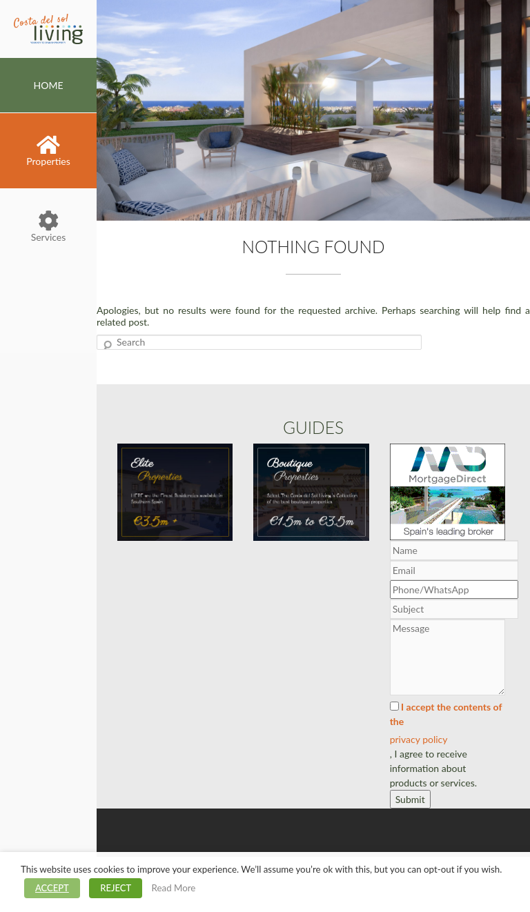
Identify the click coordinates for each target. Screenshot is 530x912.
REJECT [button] (115, 887)
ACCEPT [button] (52, 887)
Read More (174, 887)
